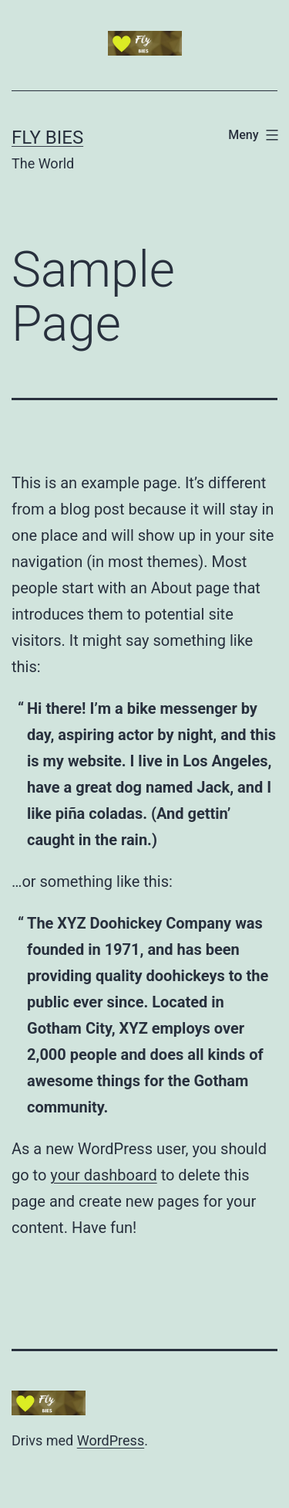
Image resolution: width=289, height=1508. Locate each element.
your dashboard (103, 1175)
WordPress (110, 1440)
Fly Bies (47, 137)
